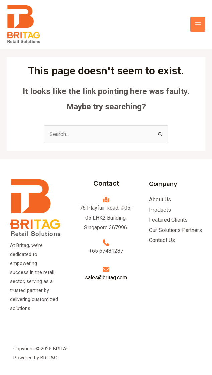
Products (160, 210)
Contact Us (162, 240)
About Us (160, 200)
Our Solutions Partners (175, 230)
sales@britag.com (106, 277)
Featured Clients (168, 220)
